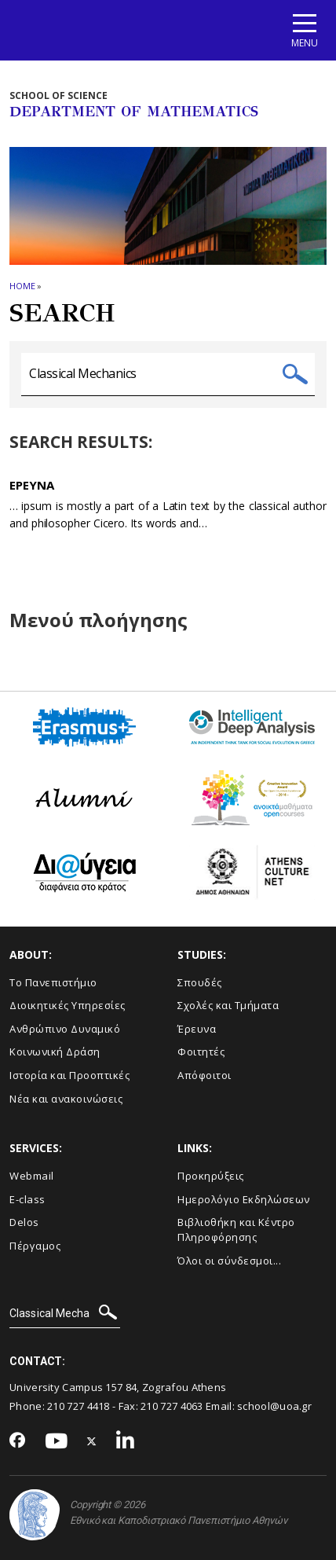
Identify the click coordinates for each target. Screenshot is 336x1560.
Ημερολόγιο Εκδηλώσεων (243, 1199)
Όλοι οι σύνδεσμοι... (229, 1261)
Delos (24, 1222)
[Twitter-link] (91, 1441)
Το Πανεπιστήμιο (53, 982)
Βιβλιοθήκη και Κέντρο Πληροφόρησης (236, 1229)
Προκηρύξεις (210, 1176)
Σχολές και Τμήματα (228, 1005)
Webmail (31, 1176)
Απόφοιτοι (204, 1075)
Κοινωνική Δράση (54, 1051)
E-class (27, 1199)
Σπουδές (199, 982)
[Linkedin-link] (125, 1441)
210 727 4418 (78, 1406)
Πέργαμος (34, 1246)
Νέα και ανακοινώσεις (65, 1099)
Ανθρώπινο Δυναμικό (64, 1029)
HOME (22, 286)
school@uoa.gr (274, 1406)
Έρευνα (196, 1029)
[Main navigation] (304, 30)
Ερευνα (31, 485)
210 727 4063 (172, 1406)
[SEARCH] (64, 1314)
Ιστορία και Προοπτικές (69, 1075)
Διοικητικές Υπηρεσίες (67, 1005)
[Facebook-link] (17, 1441)
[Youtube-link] (56, 1441)
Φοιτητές (201, 1051)
